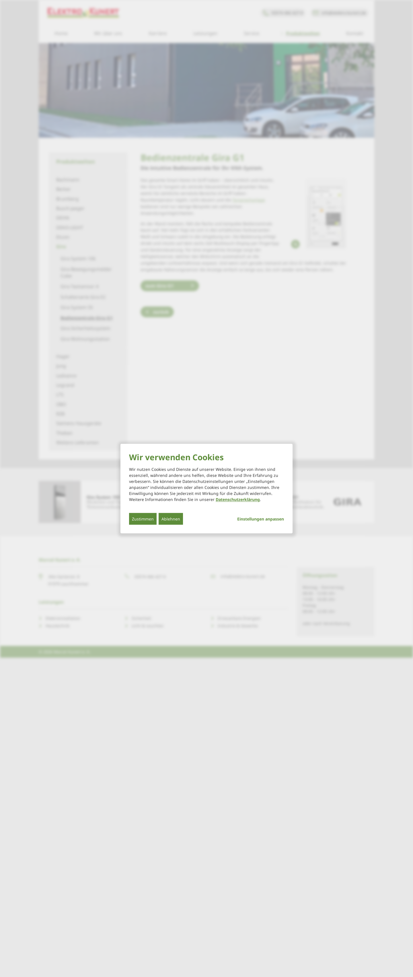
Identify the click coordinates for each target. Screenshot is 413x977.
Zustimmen (143, 519)
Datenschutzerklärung (238, 499)
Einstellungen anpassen (260, 519)
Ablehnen (170, 519)
